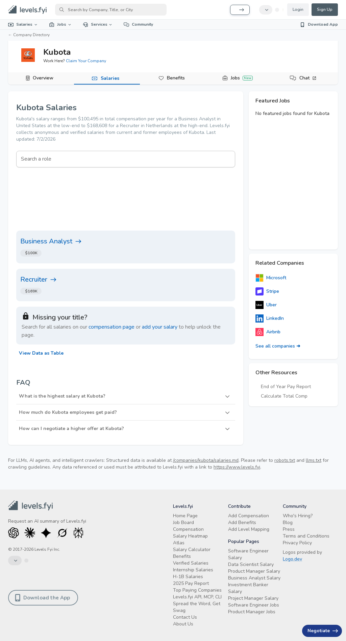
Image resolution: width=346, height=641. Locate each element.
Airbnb (267, 332)
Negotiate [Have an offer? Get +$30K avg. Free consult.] (322, 630)
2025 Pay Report (191, 583)
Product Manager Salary (254, 571)
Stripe (267, 291)
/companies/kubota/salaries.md (206, 460)
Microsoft (270, 278)
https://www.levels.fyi (237, 467)
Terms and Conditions (306, 536)
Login (298, 9)
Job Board (183, 522)
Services (98, 24)
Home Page (185, 516)
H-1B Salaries (188, 576)
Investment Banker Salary (248, 588)
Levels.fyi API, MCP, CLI (197, 597)
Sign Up (324, 9)
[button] (125, 396)
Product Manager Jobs (251, 612)
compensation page (111, 327)
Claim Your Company (86, 61)
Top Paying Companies (197, 590)
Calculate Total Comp (284, 396)
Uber (266, 305)
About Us (183, 624)
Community (138, 24)
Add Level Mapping (248, 529)
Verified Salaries (190, 563)
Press (289, 529)
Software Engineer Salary (248, 554)
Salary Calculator (192, 549)
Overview (43, 78)
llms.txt (313, 460)
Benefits (176, 78)
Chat (308, 78)
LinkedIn (269, 318)
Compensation (188, 529)
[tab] (41, 78)
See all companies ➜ (277, 346)
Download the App (42, 597)
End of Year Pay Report (286, 386)
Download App (319, 24)
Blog (288, 522)
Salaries (23, 24)
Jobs (60, 24)
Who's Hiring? (298, 516)
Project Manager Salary (253, 598)
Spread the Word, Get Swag (196, 607)
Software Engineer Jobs (253, 605)
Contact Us (185, 617)
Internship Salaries (193, 570)
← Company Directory (29, 35)
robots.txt (284, 460)
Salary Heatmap (190, 536)
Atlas (178, 543)
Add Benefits (242, 522)
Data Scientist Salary (251, 564)
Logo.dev (292, 559)
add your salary (159, 327)
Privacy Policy (297, 543)
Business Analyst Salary (254, 578)
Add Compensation (248, 516)
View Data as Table (41, 353)
